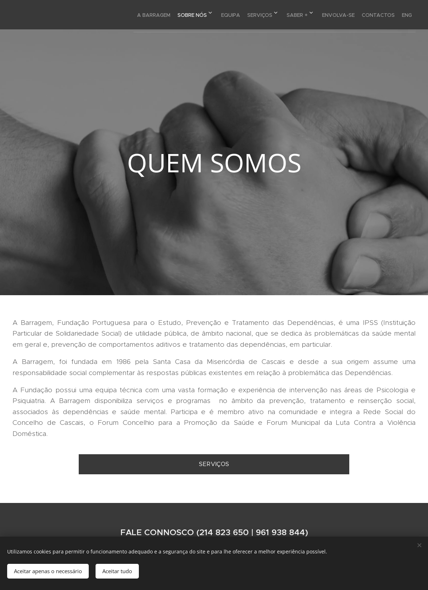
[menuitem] (117, 14)
